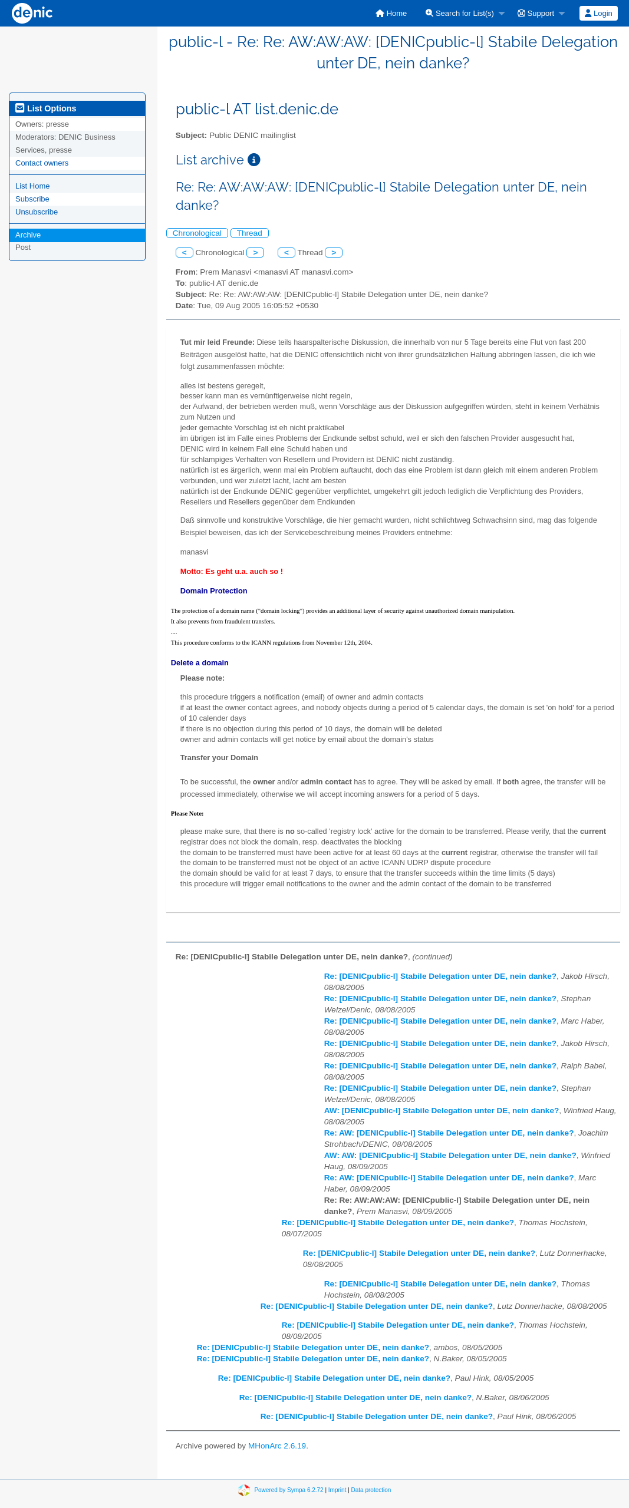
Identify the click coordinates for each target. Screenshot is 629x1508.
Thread (249, 233)
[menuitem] (391, 13)
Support (536, 13)
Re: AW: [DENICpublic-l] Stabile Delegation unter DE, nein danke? (449, 1132)
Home (391, 13)
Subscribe (32, 198)
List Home (32, 186)
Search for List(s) (460, 13)
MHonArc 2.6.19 (277, 1445)
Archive (28, 234)
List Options (45, 108)
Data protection (371, 1490)
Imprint (337, 1490)
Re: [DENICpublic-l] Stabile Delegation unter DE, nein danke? (440, 976)
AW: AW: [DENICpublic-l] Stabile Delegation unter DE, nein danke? (450, 1155)
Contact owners (41, 163)
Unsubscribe (36, 211)
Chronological (197, 233)
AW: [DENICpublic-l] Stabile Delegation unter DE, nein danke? (441, 1110)
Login (598, 13)
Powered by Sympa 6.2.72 (288, 1490)
